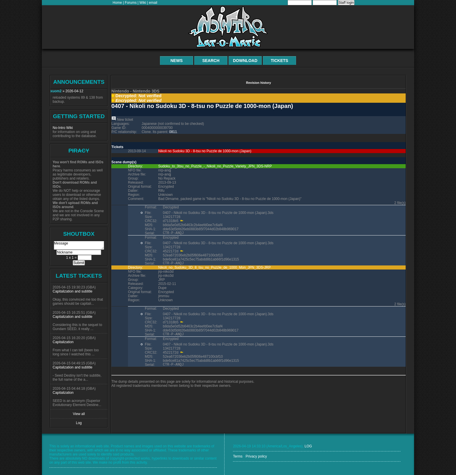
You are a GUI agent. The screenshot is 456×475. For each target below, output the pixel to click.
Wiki (143, 3)
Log (79, 423)
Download (245, 60)
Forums (131, 3)
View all (79, 414)
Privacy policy (256, 456)
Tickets (279, 60)
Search (210, 60)
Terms (238, 456)
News (176, 60)
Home (117, 3)
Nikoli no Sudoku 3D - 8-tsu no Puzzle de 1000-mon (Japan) (204, 151)
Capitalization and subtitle (72, 291)
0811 (173, 132)
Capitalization (63, 342)
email (153, 3)
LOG (308, 446)
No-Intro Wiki (63, 128)
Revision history (258, 82)
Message (79, 245)
